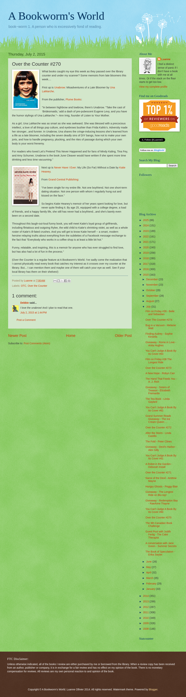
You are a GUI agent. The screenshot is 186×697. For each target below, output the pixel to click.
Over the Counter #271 (158, 472)
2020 (146, 247)
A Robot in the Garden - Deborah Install (158, 466)
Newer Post (17, 336)
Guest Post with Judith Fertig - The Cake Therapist (158, 534)
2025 (146, 220)
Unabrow (59, 87)
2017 (146, 264)
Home (71, 336)
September (152, 295)
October (151, 290)
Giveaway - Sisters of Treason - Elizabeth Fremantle (157, 390)
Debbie (24, 302)
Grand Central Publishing (63, 179)
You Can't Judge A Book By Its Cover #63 (160, 352)
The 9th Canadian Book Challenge (158, 525)
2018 (146, 258)
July (148, 306)
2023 (146, 231)
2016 (146, 269)
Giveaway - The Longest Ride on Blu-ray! (159, 493)
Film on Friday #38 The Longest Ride (158, 361)
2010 (146, 618)
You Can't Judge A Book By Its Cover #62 (160, 409)
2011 (146, 612)
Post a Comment (26, 320)
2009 (146, 623)
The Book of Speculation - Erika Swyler (160, 553)
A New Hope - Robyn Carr (160, 373)
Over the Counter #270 (158, 517)
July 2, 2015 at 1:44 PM (33, 312)
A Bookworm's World (56, 16)
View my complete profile (153, 86)
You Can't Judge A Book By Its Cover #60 (160, 511)
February (151, 583)
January (151, 589)
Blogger (153, 689)
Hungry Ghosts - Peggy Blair (161, 486)
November (152, 284)
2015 (146, 274)
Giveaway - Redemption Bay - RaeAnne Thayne (161, 502)
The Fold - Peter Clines (158, 441)
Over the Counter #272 (158, 427)
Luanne (165, 59)
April (149, 572)
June (149, 561)
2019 (146, 252)
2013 (146, 601)
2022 (146, 236)
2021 (146, 242)
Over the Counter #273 (158, 368)
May (149, 567)
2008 (146, 628)
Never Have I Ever (65, 167)
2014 (146, 596)
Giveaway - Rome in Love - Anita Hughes (160, 344)
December (152, 279)
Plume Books (73, 99)
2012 (146, 607)
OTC (23, 285)
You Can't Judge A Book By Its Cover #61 (160, 457)
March (150, 578)
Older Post (123, 336)
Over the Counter (37, 285)
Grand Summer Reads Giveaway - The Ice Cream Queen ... (158, 419)
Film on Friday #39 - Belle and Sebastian (159, 313)
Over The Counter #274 (158, 319)
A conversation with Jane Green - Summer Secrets (160, 545)
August (150, 301)
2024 (146, 225)
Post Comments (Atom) (37, 343)
